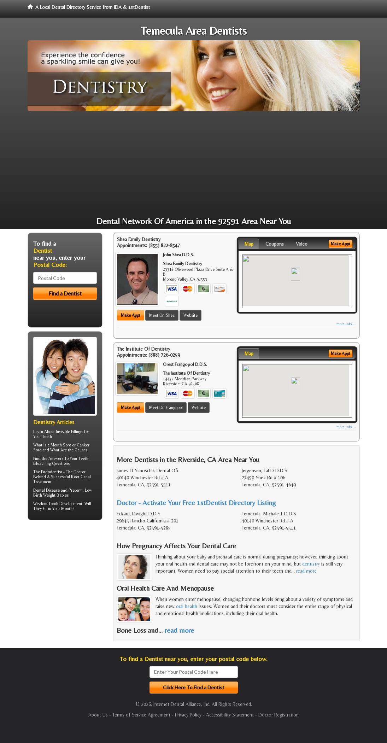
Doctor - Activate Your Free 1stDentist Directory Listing (196, 502)
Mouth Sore (61, 445)
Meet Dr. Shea (162, 315)
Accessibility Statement (230, 715)
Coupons (274, 244)
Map (248, 244)
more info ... (346, 324)
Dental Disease (46, 490)
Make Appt (130, 315)
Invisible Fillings (69, 431)
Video (301, 244)
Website (190, 315)
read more (306, 571)
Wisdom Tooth (45, 503)
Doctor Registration (278, 715)
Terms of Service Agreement (141, 715)
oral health (186, 606)
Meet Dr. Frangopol (166, 407)
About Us (98, 715)
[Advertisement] (194, 164)
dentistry (311, 564)
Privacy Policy (188, 715)
